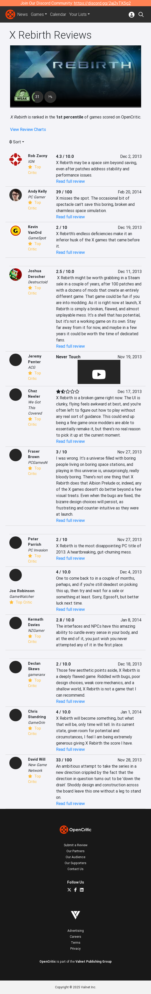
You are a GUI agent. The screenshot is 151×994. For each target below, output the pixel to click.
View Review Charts (28, 129)
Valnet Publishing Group (94, 961)
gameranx (36, 674)
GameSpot (37, 238)
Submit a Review (75, 845)
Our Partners (75, 851)
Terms (75, 942)
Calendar (58, 14)
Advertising (75, 931)
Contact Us (75, 869)
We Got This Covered (35, 408)
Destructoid (37, 282)
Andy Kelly (37, 191)
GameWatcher (21, 596)
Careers (75, 937)
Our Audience (75, 857)
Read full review (70, 181)
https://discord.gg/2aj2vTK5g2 (102, 3)
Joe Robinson (22, 591)
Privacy (75, 948)
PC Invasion (37, 550)
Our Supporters (75, 863)
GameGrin (36, 722)
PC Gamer (36, 197)
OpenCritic (47, 961)
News (22, 14)
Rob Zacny (37, 155)
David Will (36, 759)
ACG (31, 367)
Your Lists (78, 14)
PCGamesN (37, 462)
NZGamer (36, 630)
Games (37, 14)
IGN (31, 161)
